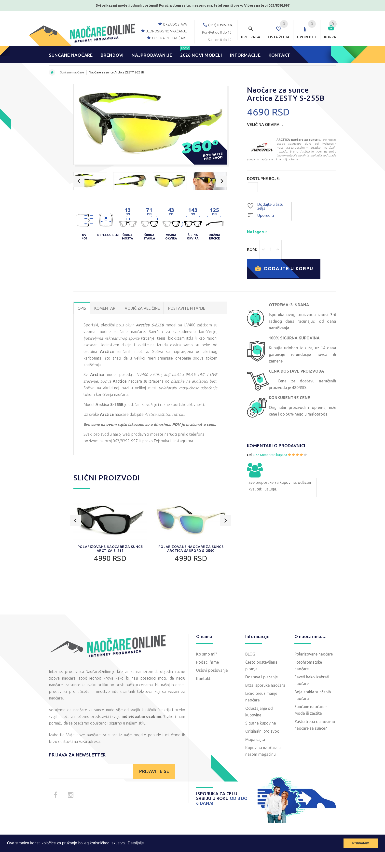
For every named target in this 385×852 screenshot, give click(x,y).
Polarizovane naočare (313, 654)
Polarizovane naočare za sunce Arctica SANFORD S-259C (190, 549)
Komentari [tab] (105, 308)
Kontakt (203, 678)
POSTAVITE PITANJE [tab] (186, 308)
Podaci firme (207, 662)
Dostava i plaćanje (261, 677)
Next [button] (221, 181)
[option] (90, 181)
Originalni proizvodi (262, 731)
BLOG (250, 654)
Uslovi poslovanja (212, 670)
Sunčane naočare (72, 72)
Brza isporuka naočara (265, 685)
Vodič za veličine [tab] (142, 308)
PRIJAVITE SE (154, 771)
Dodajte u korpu (283, 269)
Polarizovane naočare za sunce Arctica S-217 (110, 549)
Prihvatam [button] (360, 843)
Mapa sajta (255, 739)
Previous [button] (78, 181)
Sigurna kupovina (260, 723)
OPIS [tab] (82, 308)
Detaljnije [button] (136, 843)
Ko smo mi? (206, 654)
